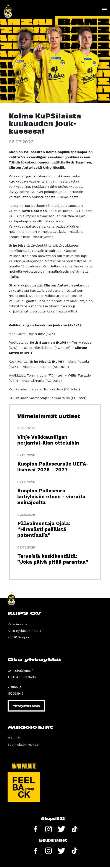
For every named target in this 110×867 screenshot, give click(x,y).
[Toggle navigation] (104, 8)
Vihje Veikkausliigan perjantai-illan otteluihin (48, 440)
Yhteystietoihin (26, 706)
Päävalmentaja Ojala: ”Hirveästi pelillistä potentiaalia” (43, 529)
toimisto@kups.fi (20, 671)
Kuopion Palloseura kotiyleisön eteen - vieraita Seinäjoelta (51, 496)
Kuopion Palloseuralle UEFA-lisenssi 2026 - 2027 (53, 467)
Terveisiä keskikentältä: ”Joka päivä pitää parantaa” (52, 559)
